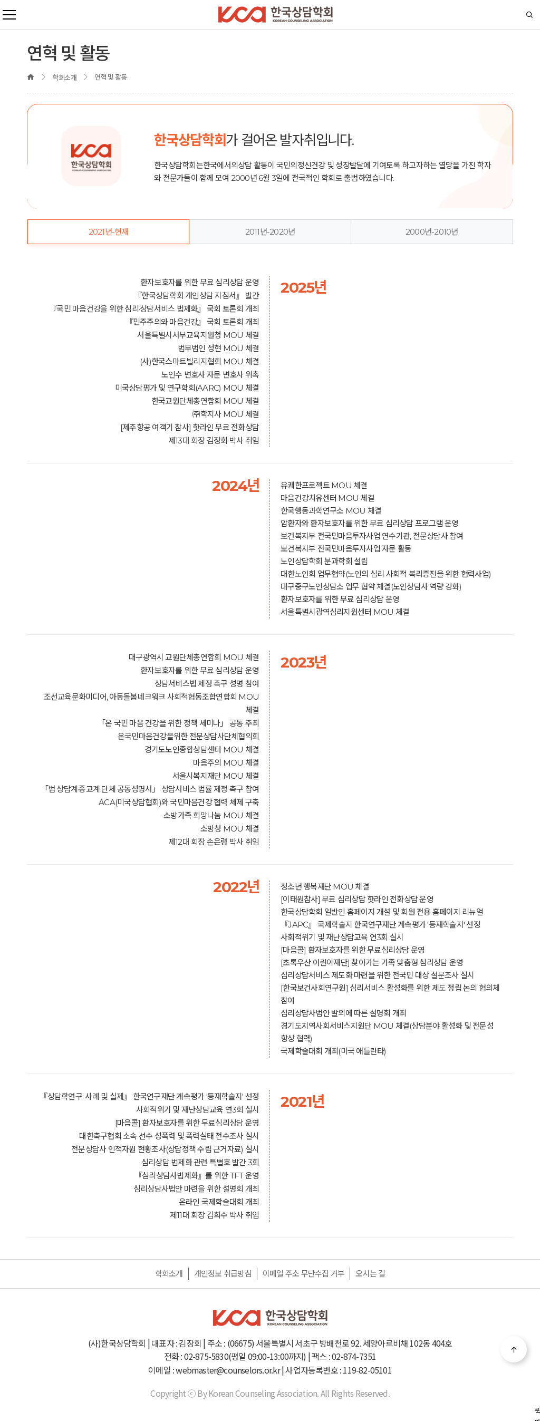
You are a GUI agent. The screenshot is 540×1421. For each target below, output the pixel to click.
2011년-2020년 (270, 232)
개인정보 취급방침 (223, 1274)
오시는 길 (370, 1274)
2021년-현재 (109, 232)
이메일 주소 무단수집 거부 (304, 1274)
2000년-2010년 (432, 232)
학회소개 (169, 1274)
